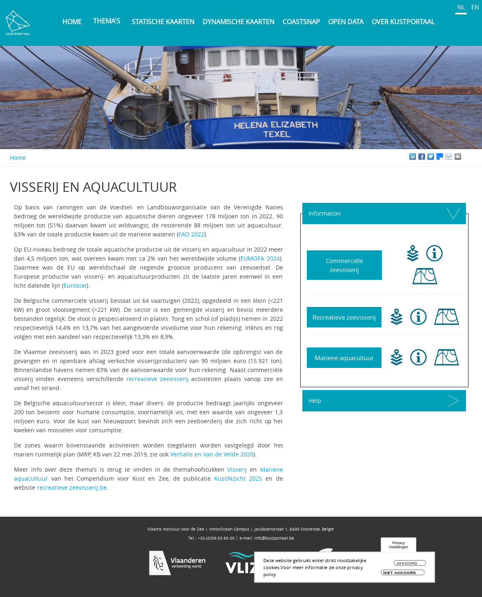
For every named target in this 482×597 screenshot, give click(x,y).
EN (475, 7)
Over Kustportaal (403, 21)
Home (72, 21)
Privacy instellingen (398, 547)
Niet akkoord (399, 575)
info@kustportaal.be (274, 538)
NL (461, 7)
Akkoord (407, 566)
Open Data (345, 21)
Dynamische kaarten (238, 21)
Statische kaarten (163, 21)
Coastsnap (301, 21)
